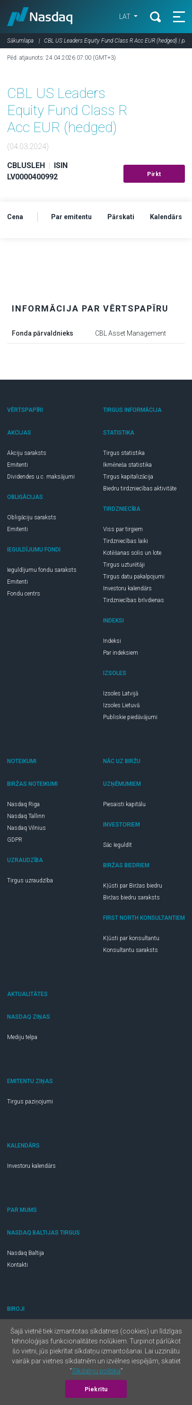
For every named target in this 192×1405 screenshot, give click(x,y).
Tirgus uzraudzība (30, 880)
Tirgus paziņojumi (30, 1101)
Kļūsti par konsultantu (131, 938)
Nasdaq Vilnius (26, 828)
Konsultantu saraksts (130, 950)
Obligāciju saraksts (31, 517)
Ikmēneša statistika (127, 465)
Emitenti (17, 465)
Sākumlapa (20, 40)
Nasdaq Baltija (25, 1253)
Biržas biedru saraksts (131, 897)
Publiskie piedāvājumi (130, 717)
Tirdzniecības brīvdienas (133, 600)
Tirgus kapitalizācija (128, 476)
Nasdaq (40, 16)
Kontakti (17, 1265)
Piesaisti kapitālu (124, 804)
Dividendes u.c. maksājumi (41, 476)
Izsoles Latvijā (120, 693)
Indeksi (112, 641)
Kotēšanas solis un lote (132, 553)
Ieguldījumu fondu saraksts (42, 570)
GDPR (14, 839)
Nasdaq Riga (23, 804)
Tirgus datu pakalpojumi (134, 576)
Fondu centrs (23, 593)
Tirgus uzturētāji (124, 564)
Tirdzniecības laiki (125, 541)
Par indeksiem (120, 652)
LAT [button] (125, 16)
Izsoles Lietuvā (121, 705)
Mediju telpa (22, 1037)
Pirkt (154, 174)
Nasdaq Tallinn (26, 816)
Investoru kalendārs (127, 588)
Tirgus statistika (124, 453)
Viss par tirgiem (123, 529)
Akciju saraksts (26, 453)
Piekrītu (96, 1389)
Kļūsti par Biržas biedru (132, 885)
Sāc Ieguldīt (117, 845)
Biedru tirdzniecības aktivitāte (139, 488)
